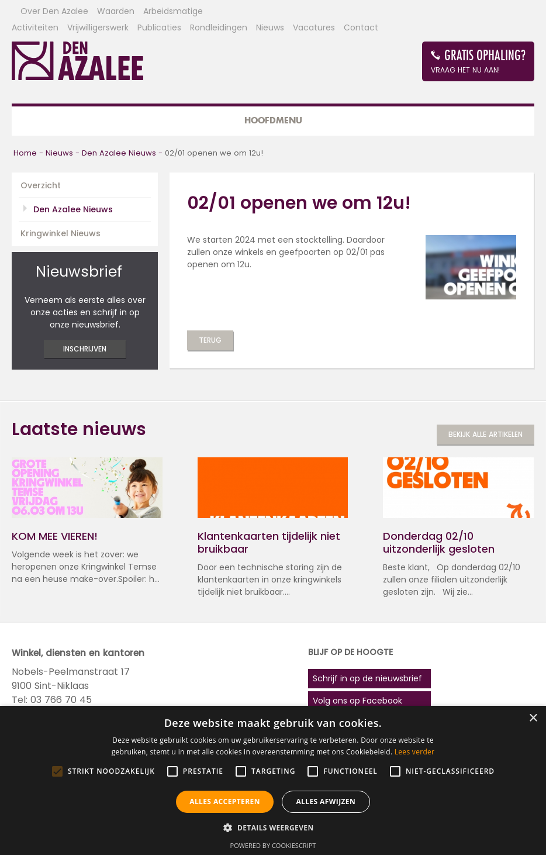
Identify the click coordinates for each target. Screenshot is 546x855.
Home (25, 152)
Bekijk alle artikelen (485, 434)
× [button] (532, 718)
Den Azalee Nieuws (119, 152)
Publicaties (159, 27)
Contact (361, 27)
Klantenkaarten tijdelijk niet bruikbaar (269, 542)
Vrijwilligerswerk (98, 27)
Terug (210, 340)
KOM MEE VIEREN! (55, 536)
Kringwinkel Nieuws (60, 233)
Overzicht (40, 185)
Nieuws (270, 27)
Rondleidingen (218, 27)
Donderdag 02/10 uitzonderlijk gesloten (439, 542)
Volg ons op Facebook (357, 700)
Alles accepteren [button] (224, 801)
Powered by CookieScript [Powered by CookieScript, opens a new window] (273, 845)
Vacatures (314, 27)
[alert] (273, 780)
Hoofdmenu (273, 120)
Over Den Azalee (54, 11)
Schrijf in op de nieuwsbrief (367, 678)
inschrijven (84, 349)
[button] (272, 827)
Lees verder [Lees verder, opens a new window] (415, 752)
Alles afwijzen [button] (325, 801)
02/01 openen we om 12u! (214, 152)
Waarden (115, 11)
